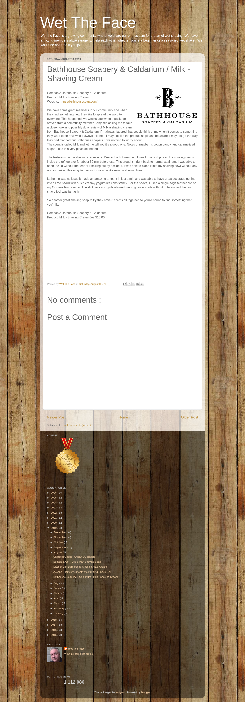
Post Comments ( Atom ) (77, 425)
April (57, 598)
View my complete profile (78, 653)
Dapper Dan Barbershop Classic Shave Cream (80, 566)
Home (123, 417)
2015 (54, 634)
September (60, 547)
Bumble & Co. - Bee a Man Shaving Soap (77, 561)
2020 (54, 522)
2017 (54, 624)
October (59, 542)
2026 (54, 492)
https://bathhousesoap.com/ (78, 101)
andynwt (120, 692)
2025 (54, 497)
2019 (54, 527)
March (58, 603)
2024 (54, 502)
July (56, 583)
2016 (54, 629)
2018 (54, 619)
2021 (54, 517)
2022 (54, 512)
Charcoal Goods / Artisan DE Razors (74, 556)
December (60, 532)
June (57, 588)
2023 (54, 507)
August (58, 552)
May (57, 593)
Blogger (145, 692)
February (59, 608)
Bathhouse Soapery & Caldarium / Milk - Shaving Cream (85, 576)
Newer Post (56, 417)
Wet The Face (88, 22)
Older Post (189, 417)
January (59, 613)
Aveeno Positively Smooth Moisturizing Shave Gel (82, 571)
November (60, 537)
